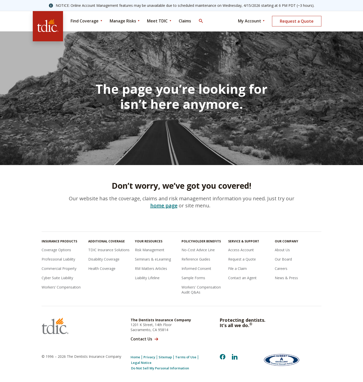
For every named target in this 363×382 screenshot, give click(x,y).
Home (135, 357)
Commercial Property (59, 268)
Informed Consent (196, 268)
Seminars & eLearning (153, 259)
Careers (281, 268)
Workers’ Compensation (61, 287)
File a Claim (237, 268)
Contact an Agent (242, 277)
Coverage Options (56, 249)
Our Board (283, 259)
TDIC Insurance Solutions (109, 249)
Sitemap (165, 357)
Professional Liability (58, 259)
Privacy (149, 357)
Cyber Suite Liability (57, 277)
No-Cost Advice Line (198, 249)
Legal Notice (141, 363)
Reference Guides (196, 259)
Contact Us (141, 339)
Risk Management (149, 249)
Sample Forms (193, 277)
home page (163, 205)
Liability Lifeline (147, 277)
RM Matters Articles (151, 268)
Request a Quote (297, 21)
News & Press (286, 277)
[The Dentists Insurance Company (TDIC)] (48, 26)
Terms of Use (185, 357)
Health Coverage (101, 268)
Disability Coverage (103, 259)
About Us (282, 249)
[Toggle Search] (200, 21)
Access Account (241, 249)
